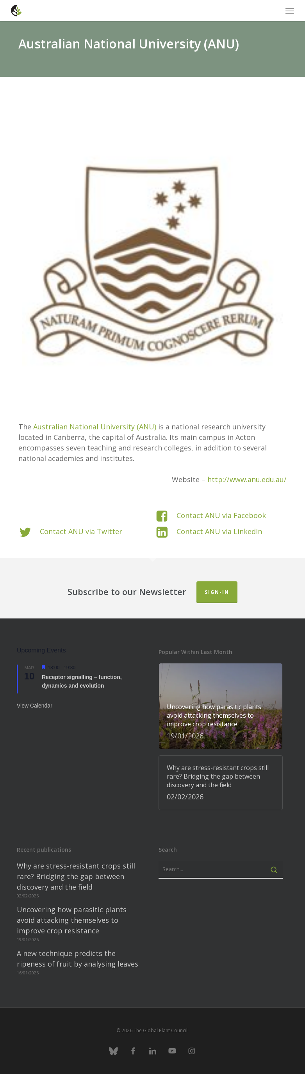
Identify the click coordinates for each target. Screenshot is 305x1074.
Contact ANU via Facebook (221, 515)
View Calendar (34, 705)
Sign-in (217, 592)
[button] (289, 10)
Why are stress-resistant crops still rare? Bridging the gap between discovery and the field (76, 876)
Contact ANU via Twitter (81, 531)
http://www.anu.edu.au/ (247, 479)
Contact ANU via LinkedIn (219, 531)
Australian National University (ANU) (94, 426)
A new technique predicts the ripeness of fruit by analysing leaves (77, 959)
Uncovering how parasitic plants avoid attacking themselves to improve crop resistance (72, 920)
